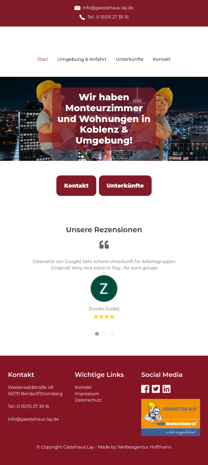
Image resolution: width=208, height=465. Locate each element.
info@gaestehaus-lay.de (33, 419)
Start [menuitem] (42, 59)
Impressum (87, 393)
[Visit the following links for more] (145, 388)
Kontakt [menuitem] (162, 59)
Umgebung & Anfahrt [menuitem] (82, 59)
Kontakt (83, 387)
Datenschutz (88, 400)
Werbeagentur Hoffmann (144, 447)
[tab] (97, 334)
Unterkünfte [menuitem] (130, 59)
